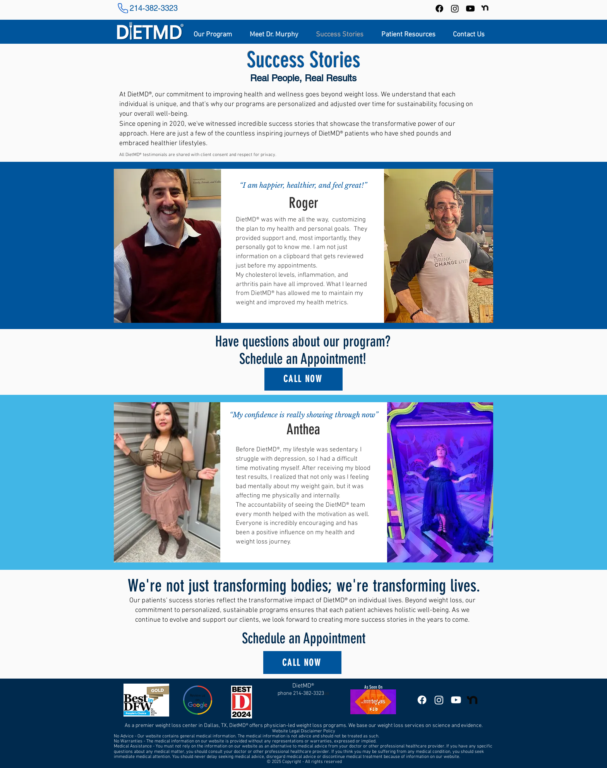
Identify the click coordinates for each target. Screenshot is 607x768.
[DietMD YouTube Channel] (470, 8)
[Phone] (123, 8)
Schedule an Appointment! (302, 359)
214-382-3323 (154, 8)
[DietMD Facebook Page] (422, 700)
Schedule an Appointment (303, 638)
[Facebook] (439, 8)
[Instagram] (455, 8)
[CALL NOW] (303, 379)
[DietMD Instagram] (439, 700)
